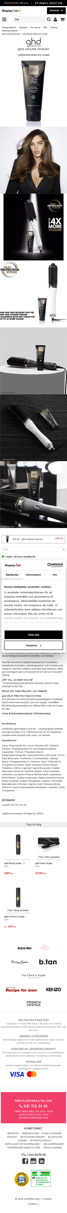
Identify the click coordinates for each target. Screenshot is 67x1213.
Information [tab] (33, 574)
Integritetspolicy (41, 1140)
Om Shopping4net (53, 1144)
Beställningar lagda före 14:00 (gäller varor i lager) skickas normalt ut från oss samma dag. (33, 1040)
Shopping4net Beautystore (23, 1147)
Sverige (33, 1204)
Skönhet (23, 27)
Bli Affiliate (55, 1137)
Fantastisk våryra (16, 3)
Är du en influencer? (32, 1137)
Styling (54, 27)
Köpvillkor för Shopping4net (23, 1144)
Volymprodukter (10, 30)
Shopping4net (9, 27)
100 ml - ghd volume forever (33, 539)
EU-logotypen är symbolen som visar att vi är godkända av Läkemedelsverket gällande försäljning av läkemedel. (33, 1052)
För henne (35, 27)
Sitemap (47, 1199)
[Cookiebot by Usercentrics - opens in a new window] (48, 565)
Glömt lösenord (51, 1133)
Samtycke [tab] (12, 574)
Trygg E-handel (52, 1147)
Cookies (22, 1140)
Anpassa (33, 645)
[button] (62, 19)
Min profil (13, 1133)
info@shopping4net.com (33, 1118)
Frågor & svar (30, 1133)
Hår (45, 27)
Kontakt (12, 1137)
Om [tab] (55, 574)
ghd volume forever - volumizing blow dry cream (24, 34)
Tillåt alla (33, 634)
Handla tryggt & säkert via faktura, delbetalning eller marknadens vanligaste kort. (33, 1068)
